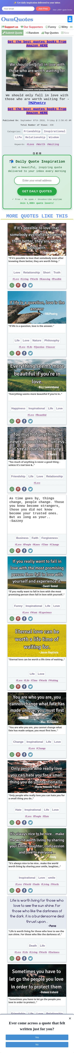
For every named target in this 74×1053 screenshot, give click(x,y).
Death (33, 959)
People (27, 557)
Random (34, 32)
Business (22, 551)
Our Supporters (33, 27)
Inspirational (55, 140)
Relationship (35, 146)
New (66, 32)
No (37, 1044)
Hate (18, 823)
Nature (36, 353)
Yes (37, 1037)
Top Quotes (51, 32)
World (27, 897)
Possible (57, 292)
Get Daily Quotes (37, 202)
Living (25, 292)
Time (45, 557)
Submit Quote (13, 32)
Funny (52, 27)
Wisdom (54, 146)
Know (37, 557)
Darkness (54, 965)
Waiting (54, 154)
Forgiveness (49, 551)
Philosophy (51, 353)
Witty (64, 27)
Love (31, 154)
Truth (57, 285)
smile (51, 891)
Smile (37, 897)
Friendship (32, 140)
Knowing (45, 292)
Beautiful (41, 428)
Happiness (18, 421)
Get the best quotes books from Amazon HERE (37, 44)
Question (39, 360)
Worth (41, 154)
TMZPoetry (37, 107)
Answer (51, 360)
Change (55, 557)
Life (18, 146)
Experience (46, 625)
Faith (35, 551)
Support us (11, 27)
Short (46, 285)
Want (34, 625)
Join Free (43, 8)
